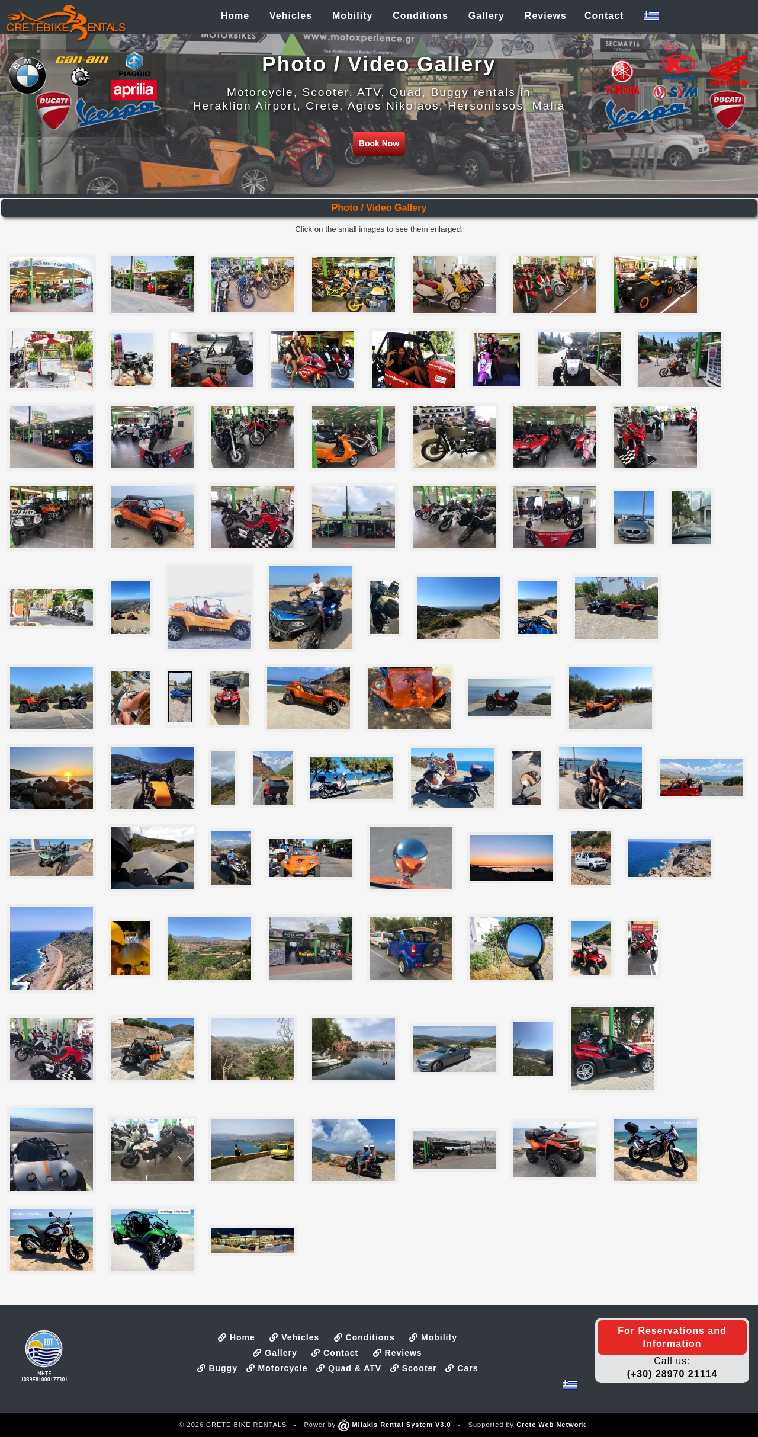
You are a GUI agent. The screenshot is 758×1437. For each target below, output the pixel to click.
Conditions (364, 1337)
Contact (334, 1353)
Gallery (275, 1353)
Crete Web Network (551, 1424)
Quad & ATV (348, 1368)
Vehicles (294, 1337)
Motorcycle (277, 1368)
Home (236, 1337)
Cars (461, 1368)
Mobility (433, 1337)
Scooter (413, 1368)
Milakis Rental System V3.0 (394, 1424)
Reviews (397, 1353)
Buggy (217, 1368)
